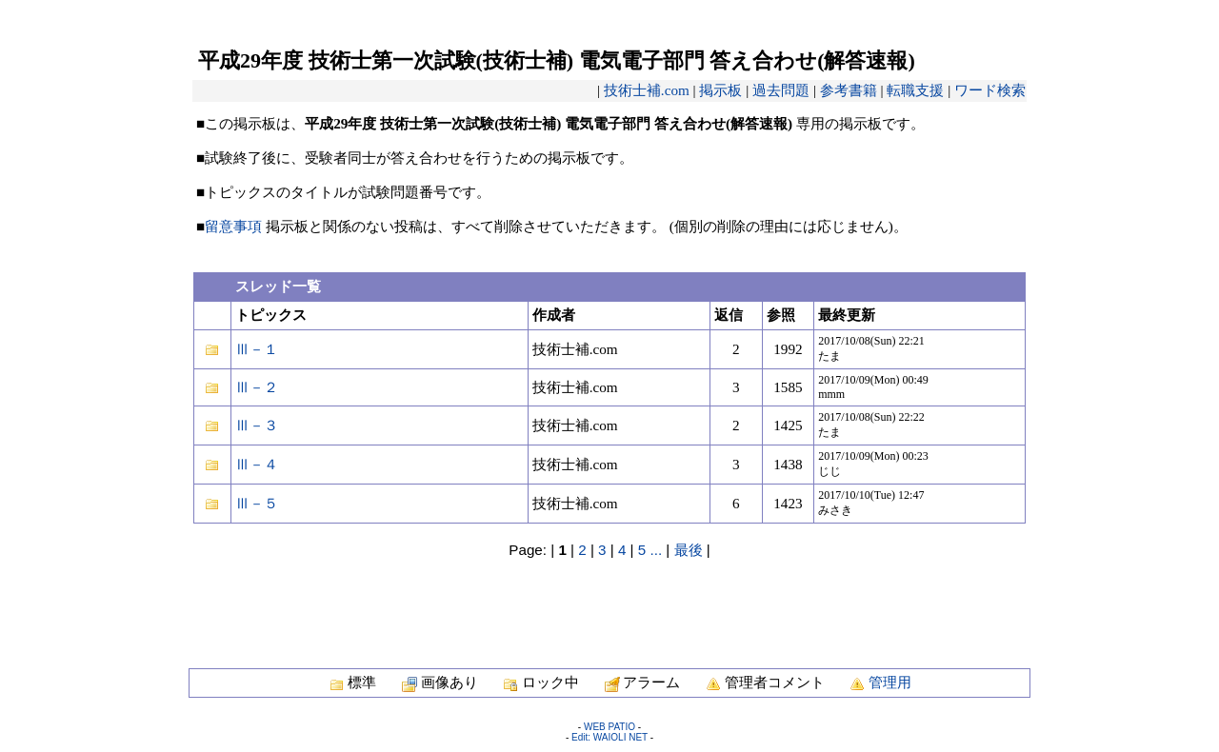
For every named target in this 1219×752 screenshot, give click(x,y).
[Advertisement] (609, 603)
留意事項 (233, 226)
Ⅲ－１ (256, 349)
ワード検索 (990, 90)
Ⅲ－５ (256, 503)
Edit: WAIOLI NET (609, 737)
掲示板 (720, 90)
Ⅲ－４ (256, 464)
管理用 (890, 682)
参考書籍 (848, 90)
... (655, 550)
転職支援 (915, 90)
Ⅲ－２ (256, 387)
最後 (688, 550)
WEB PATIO (609, 727)
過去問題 (780, 90)
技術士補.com (646, 90)
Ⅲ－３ (256, 425)
